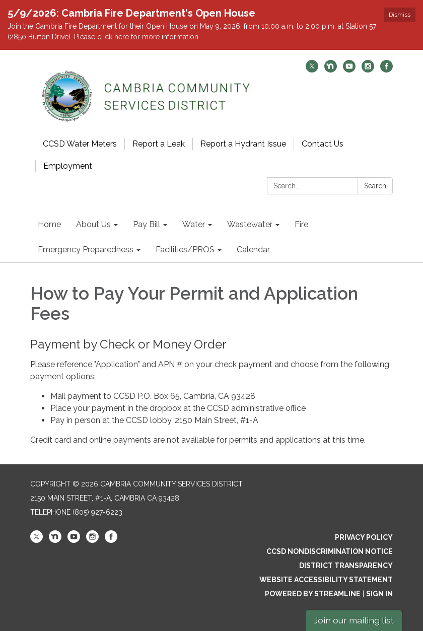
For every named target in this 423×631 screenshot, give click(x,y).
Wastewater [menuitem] (249, 224)
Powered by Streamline (313, 594)
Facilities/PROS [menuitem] (185, 249)
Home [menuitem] (49, 224)
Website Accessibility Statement (326, 580)
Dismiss (399, 14)
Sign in (379, 594)
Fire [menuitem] (301, 224)
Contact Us (322, 144)
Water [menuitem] (193, 224)
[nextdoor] (330, 70)
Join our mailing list (354, 620)
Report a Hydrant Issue (243, 144)
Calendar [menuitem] (253, 249)
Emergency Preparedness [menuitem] (85, 249)
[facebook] (386, 70)
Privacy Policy (364, 537)
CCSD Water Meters (80, 144)
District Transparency (346, 566)
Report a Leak (158, 144)
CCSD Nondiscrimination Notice (329, 551)
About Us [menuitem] (93, 224)
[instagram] (368, 70)
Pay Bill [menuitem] (146, 224)
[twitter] (312, 70)
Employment (67, 166)
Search (375, 186)
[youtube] (349, 70)
